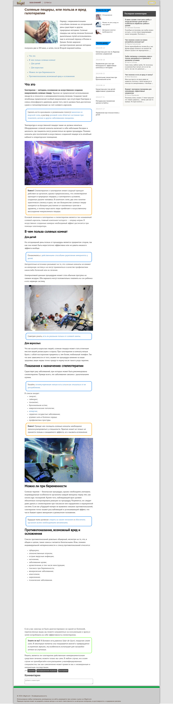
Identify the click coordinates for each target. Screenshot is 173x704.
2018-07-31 (100, 97)
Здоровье (31, 670)
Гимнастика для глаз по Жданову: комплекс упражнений (108, 53)
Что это (32, 56)
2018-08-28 (100, 60)
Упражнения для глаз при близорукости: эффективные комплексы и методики (106, 65)
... (145, 34)
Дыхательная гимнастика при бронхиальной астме (106, 78)
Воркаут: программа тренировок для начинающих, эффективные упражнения (138, 91)
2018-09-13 (100, 48)
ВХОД (151, 2)
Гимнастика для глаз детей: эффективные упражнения (105, 90)
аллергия (33, 411)
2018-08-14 (100, 85)
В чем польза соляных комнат (42, 60)
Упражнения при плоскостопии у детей (107, 114)
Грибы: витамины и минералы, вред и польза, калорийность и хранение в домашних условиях (138, 58)
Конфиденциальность (39, 696)
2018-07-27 (100, 109)
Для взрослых (37, 68)
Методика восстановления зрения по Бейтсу (105, 102)
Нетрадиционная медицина (47, 670)
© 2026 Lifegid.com (23, 696)
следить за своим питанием (61, 520)
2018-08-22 (100, 73)
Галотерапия (63, 670)
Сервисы (47, 3)
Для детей (35, 64)
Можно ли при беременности (42, 72)
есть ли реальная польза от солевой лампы (61, 336)
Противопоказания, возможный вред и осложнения (52, 76)
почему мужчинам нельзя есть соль (50, 385)
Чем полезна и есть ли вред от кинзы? (139, 75)
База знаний (35, 3)
